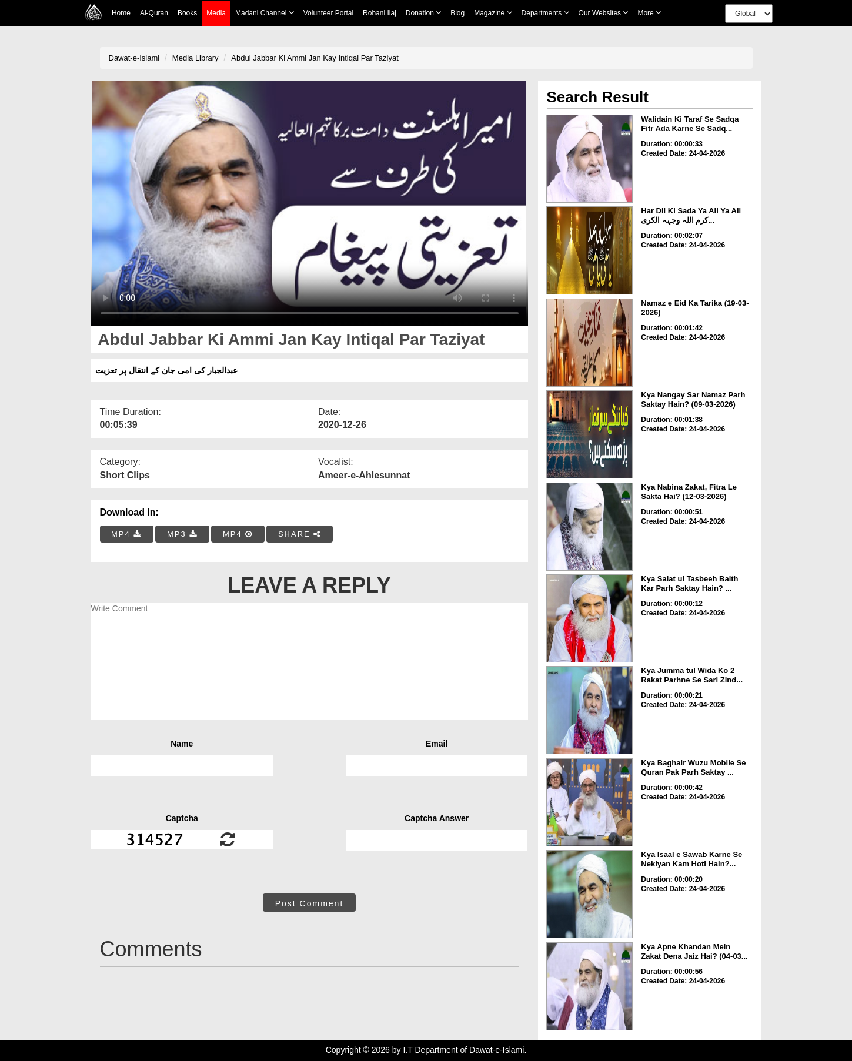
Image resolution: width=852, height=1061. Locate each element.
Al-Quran (154, 13)
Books (187, 13)
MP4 (126, 534)
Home (121, 13)
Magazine (493, 12)
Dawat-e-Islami (134, 57)
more (649, 12)
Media (216, 13)
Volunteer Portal (328, 13)
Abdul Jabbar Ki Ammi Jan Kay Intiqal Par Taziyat (314, 57)
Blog (457, 13)
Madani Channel (264, 12)
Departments (545, 12)
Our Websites (604, 12)
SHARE (299, 534)
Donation (423, 12)
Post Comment (309, 903)
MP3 (182, 534)
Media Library (195, 57)
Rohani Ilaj (379, 13)
